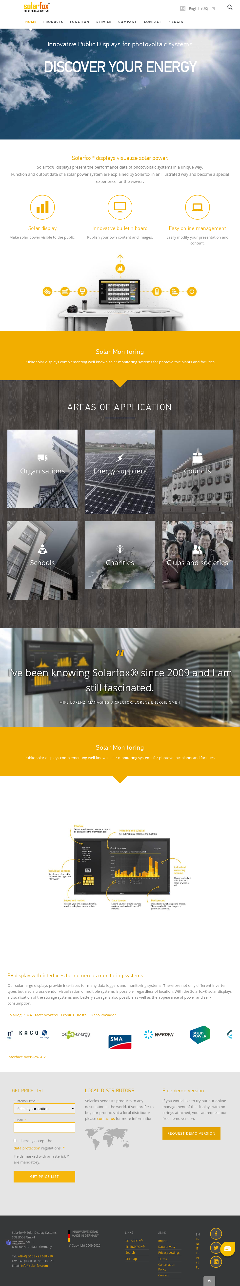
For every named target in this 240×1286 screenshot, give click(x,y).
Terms (162, 1259)
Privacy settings (169, 1253)
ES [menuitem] (197, 1253)
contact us (106, 1118)
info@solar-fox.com (34, 1266)
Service (103, 21)
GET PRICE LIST (44, 1176)
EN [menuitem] (198, 1234)
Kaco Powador (103, 1014)
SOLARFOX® (134, 1241)
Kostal (82, 1014)
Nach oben (209, 1281)
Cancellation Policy (166, 1267)
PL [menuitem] (197, 1267)
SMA (28, 1014)
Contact (152, 21)
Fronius (67, 1014)
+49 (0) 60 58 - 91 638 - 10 (35, 1256)
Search (230, 7)
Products (53, 21)
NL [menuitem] (198, 1244)
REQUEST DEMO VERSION (191, 1133)
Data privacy (166, 1247)
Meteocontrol (46, 1014)
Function (79, 21)
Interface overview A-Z (26, 1056)
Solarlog (14, 1014)
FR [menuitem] (197, 1239)
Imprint (163, 1241)
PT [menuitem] (197, 1258)
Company (127, 21)
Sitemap (131, 1259)
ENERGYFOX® (135, 1247)
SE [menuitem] (197, 1263)
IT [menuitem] (197, 1248)
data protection (27, 1148)
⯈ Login (175, 21)
